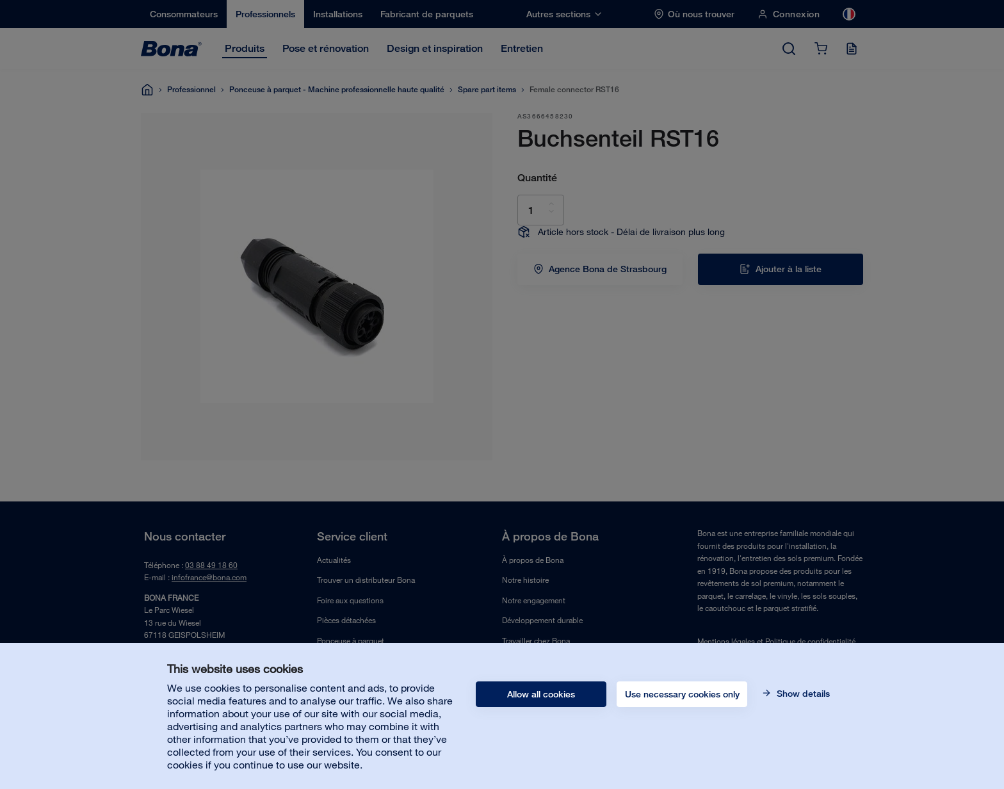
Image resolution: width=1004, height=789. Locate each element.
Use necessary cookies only (682, 694)
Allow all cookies (541, 694)
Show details (802, 693)
